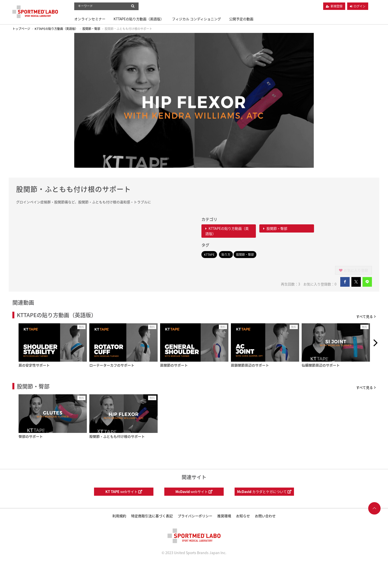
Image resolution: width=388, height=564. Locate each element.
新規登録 (336, 6)
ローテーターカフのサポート (111, 365)
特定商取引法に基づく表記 (152, 515)
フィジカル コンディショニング (196, 18)
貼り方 (225, 254)
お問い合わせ (265, 515)
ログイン (359, 6)
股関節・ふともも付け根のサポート (117, 436)
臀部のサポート (31, 436)
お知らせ (243, 515)
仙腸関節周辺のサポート (321, 365)
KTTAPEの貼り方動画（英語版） (139, 18)
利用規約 (119, 515)
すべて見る (366, 316)
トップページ (21, 28)
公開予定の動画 (241, 18)
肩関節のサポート (174, 365)
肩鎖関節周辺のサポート (250, 365)
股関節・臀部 (91, 28)
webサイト (123, 491)
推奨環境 (224, 515)
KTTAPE (209, 254)
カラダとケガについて (264, 491)
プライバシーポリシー (195, 515)
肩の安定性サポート (34, 365)
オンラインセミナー (89, 18)
